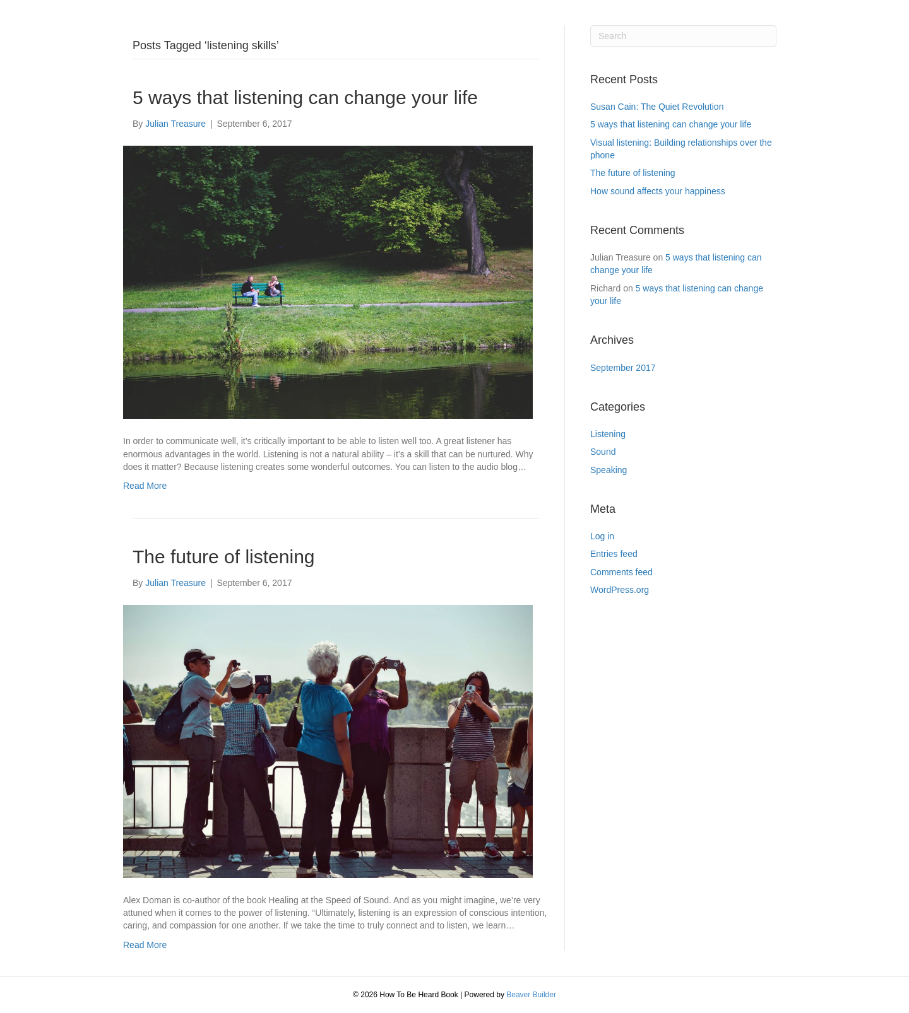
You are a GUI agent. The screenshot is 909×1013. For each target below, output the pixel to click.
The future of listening (224, 556)
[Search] (683, 36)
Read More (145, 486)
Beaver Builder (531, 994)
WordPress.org (619, 590)
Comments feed (621, 572)
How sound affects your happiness (657, 191)
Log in (602, 536)
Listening (608, 434)
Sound (602, 452)
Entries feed (614, 554)
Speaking (608, 470)
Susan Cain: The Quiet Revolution (656, 107)
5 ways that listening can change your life (305, 97)
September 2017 (623, 368)
